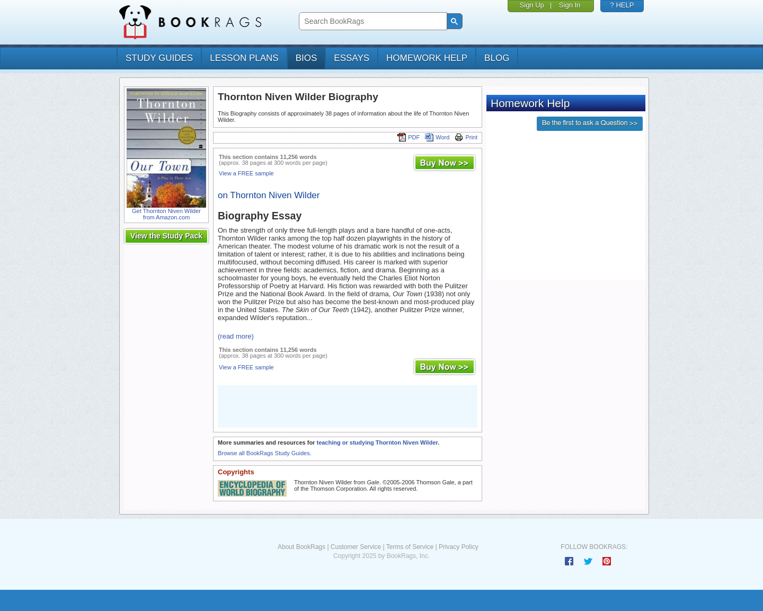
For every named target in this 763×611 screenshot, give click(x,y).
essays (351, 58)
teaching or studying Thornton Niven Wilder (376, 442)
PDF (408, 137)
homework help (426, 58)
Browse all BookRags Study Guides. (265, 453)
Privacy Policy (458, 547)
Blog (496, 58)
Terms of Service (409, 547)
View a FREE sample (246, 173)
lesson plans (244, 58)
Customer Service (356, 547)
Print (466, 137)
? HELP (622, 5)
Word (437, 137)
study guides (159, 58)
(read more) (236, 336)
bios (306, 58)
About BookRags (301, 547)
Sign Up (532, 5)
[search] (371, 21)
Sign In (569, 5)
